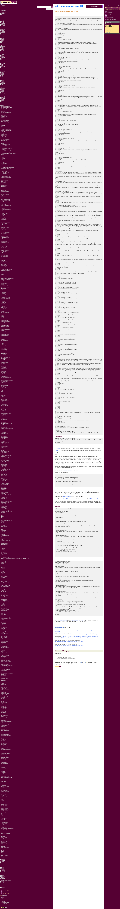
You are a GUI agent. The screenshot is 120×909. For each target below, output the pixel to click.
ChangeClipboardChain (5, 144)
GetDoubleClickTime (4, 400)
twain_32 (3, 101)
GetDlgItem (3, 396)
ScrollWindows (3, 688)
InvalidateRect (3, 530)
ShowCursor (3, 767)
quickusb (3, 92)
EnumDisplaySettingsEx (5, 329)
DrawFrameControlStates (5, 297)
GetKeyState (3, 418)
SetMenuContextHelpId (5, 724)
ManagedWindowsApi (5, 587)
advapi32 (3, 20)
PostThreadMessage (5, 647)
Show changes (109, 24)
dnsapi (2, 35)
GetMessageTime (4, 445)
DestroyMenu (3, 275)
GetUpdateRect (3, 488)
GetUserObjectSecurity (5, 492)
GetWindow (3, 493)
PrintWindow (3, 648)
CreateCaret (3, 201)
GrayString (3, 512)
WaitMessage (3, 842)
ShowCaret (3, 766)
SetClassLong (3, 703)
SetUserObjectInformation (6, 749)
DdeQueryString (4, 251)
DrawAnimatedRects (4, 290)
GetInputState (3, 408)
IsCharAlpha (3, 534)
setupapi (3, 98)
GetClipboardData (4, 376)
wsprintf (2, 857)
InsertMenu (3, 525)
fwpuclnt (3, 42)
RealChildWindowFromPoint (6, 654)
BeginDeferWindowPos (5, 122)
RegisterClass (3, 657)
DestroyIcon (3, 274)
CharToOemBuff (4, 163)
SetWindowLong (4, 754)
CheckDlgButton (4, 169)
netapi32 (3, 74)
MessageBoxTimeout (5, 601)
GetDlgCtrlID (3, 395)
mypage (2, 619)
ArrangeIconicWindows (5, 120)
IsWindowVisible (4, 553)
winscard (3, 869)
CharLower (3, 154)
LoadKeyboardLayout (5, 573)
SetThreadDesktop (4, 747)
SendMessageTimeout (5, 694)
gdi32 (2, 43)
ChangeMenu (3, 149)
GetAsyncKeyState (4, 362)
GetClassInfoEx (4, 368)
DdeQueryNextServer (5, 250)
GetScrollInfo (3, 471)
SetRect (2, 738)
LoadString (3, 577)
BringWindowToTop (4, 127)
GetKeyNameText (4, 417)
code (1, 192)
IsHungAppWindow (4, 544)
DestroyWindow (4, 276)
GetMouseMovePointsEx (5, 448)
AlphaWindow (3, 115)
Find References (110, 17)
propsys (3, 88)
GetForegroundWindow (5, 403)
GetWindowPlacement (5, 502)
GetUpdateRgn (3, 489)
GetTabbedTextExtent (5, 483)
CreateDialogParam (4, 206)
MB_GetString (3, 594)
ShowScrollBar (3, 769)
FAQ (2, 898)
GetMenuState (3, 438)
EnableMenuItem (4, 308)
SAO (1, 679)
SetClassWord (3, 706)
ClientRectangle (4, 178)
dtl (1, 37)
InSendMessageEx (4, 524)
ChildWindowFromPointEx (6, 177)
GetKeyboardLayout (4, 410)
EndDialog (3, 313)
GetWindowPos (3, 503)
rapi (2, 885)
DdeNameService (4, 246)
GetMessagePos (4, 443)
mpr (2, 64)
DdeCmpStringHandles (5, 227)
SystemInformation (4, 790)
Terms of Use (109, 12)
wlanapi (2, 874)
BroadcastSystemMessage (6, 129)
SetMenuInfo (3, 726)
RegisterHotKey (4, 662)
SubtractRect (3, 781)
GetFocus (2, 401)
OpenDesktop (3, 631)
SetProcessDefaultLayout (5, 733)
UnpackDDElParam (4, 822)
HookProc (58, 450)
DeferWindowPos (4, 261)
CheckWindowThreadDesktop (6, 175)
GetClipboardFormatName (6, 377)
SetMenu (2, 722)
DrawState (3, 303)
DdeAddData (3, 224)
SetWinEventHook (4, 763)
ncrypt (2, 73)
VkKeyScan (3, 838)
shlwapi (2, 100)
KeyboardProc (3, 562)
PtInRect (2, 651)
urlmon (2, 104)
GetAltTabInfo (3, 359)
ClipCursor (3, 183)
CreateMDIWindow (4, 213)
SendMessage (3, 692)
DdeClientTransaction (5, 226)
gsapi (2, 49)
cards (2, 22)
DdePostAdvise (3, 247)
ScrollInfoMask (3, 684)
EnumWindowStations (5, 338)
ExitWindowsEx (3, 341)
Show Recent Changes (7, 890)
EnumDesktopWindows (5, 324)
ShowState (3, 771)
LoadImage (3, 572)
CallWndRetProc (4, 136)
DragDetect (3, 289)
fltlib (2, 41)
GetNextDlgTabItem (4, 452)
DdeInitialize (3, 243)
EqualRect (3, 339)
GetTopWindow (3, 487)
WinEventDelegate (4, 848)
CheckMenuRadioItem (5, 172)
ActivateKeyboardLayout (5, 106)
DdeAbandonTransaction (5, 222)
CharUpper (3, 164)
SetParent (2, 731)
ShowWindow (3, 773)
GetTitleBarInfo (3, 485)
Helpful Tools (3, 899)
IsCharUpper (3, 538)
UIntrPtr (2, 815)
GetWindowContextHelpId (6, 494)
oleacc (2, 81)
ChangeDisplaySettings (5, 145)
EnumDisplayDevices (5, 325)
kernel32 (3, 60)
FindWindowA (3, 345)
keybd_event (3, 559)
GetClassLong (3, 369)
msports (3, 71)
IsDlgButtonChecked (4, 543)
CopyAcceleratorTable (5, 194)
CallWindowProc (4, 135)
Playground (3, 901)
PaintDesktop (3, 638)
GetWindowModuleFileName (6, 501)
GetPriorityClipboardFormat (6, 457)
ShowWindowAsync (4, 775)
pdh (2, 84)
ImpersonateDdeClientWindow (6, 520)
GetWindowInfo (3, 497)
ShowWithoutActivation (5, 776)
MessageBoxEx (4, 599)
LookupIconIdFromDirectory (6, 582)
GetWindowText (4, 508)
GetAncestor (3, 361)
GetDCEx (2, 391)
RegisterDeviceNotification (6, 661)
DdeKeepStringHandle (5, 245)
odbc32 (2, 77)
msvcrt (2, 72)
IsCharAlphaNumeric (5, 535)
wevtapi (2, 863)
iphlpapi (3, 57)
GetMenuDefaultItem (5, 431)
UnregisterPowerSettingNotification (7, 828)
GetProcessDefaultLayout (5, 460)
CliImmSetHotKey (4, 182)
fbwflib (2, 40)
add (86, 662)
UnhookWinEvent (4, 818)
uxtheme (3, 860)
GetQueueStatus (4, 464)
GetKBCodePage (4, 409)
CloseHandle (3, 187)
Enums (2, 14)
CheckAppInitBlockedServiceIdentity (7, 167)
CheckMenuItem (4, 171)
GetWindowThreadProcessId (6, 511)
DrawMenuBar (3, 302)
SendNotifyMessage (4, 696)
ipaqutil (2, 883)
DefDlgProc (3, 260)
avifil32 (2, 21)
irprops (2, 59)
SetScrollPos (3, 741)
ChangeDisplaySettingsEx (6, 147)
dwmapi (3, 38)
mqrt (2, 65)
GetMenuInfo (3, 432)
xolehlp (2, 877)
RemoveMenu (3, 674)
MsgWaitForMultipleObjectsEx (6, 618)
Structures (3, 17)
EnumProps (3, 330)
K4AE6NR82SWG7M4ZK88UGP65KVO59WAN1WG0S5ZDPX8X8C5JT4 (15, 558)
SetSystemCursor (4, 745)
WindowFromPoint (4, 845)
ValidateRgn (3, 836)
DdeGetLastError (4, 241)
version (2, 861)
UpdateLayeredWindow (5, 829)
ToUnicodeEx (3, 803)
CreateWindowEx (4, 219)
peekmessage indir (4, 641)
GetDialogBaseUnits (4, 394)
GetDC (2, 390)
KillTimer (2, 563)
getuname (3, 46)
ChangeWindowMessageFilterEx (7, 152)
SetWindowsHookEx (93, 498)
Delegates (3, 13)
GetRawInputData (4, 465)
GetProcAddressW (4, 459)
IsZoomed (2, 554)
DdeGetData (3, 239)
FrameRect (3, 352)
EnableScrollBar (4, 310)
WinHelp (2, 851)
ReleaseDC (3, 671)
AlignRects (3, 111)
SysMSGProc (3, 787)
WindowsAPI (3, 846)
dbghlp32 (3, 31)
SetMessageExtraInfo (5, 730)
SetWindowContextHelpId (5, 752)
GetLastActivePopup (4, 419)
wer (2, 862)
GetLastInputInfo (4, 422)
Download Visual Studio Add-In (7, 905)
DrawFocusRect (4, 294)
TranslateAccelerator (5, 808)
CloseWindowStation (5, 191)
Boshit (2, 126)
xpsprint (3, 878)
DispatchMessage (4, 283)
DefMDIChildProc (4, 265)
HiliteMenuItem (3, 517)
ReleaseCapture (4, 670)
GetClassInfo (3, 367)
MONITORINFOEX (4, 611)
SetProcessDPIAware (5, 734)
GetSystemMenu (4, 480)
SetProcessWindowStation (6, 735)
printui (2, 87)
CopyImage (3, 196)
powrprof (3, 85)
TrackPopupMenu (4, 805)
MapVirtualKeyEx (4, 591)
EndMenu (2, 315)
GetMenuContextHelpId (5, 429)
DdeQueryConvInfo (4, 248)
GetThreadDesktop (4, 484)
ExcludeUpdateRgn (4, 340)
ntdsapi (2, 76)
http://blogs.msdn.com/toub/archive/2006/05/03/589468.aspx (69, 645)
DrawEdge (3, 293)
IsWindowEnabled (4, 550)
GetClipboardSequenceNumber (7, 380)
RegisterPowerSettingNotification (7, 665)
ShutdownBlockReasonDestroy (6, 778)
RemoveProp (3, 675)
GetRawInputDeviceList (5, 469)
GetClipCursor (3, 382)
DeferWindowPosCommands (6, 262)
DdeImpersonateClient (5, 242)
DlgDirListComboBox (5, 285)
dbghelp (3, 29)
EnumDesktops (3, 322)
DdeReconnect (3, 252)
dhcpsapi (3, 32)
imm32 (2, 56)
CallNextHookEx (4, 134)
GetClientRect (3, 375)
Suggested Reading (5, 902)
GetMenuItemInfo (4, 436)
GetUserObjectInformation (6, 490)
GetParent (3, 456)
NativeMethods (3, 622)
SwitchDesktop (3, 785)
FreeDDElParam (4, 353)
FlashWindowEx (4, 349)
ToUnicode (3, 801)
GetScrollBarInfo (4, 470)
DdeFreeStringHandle (5, 238)
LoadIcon (2, 571)
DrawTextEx (3, 306)
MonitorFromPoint (4, 606)
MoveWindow (3, 615)
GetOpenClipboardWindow (6, 455)
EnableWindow (3, 311)
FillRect (2, 343)
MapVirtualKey (3, 590)
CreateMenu (3, 214)
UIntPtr (2, 814)
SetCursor (2, 710)
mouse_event (3, 614)
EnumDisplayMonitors (5, 326)
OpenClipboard (3, 629)
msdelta (3, 67)
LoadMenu (3, 575)
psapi (2, 89)
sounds (2, 780)
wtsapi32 (3, 876)
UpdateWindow (3, 831)
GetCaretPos (3, 366)
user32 (2, 105)
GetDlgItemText (3, 399)
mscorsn (3, 66)
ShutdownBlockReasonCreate (6, 777)
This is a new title (4, 796)
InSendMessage (4, 522)
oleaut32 (3, 82)
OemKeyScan (3, 624)
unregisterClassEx (4, 824)
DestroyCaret (3, 271)
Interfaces (3, 15)
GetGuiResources (4, 404)
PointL (2, 643)
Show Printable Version (111, 19)
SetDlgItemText (3, 713)
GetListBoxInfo (3, 424)
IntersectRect (3, 527)
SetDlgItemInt (3, 712)
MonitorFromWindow (5, 609)
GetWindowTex (3, 507)
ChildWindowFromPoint (5, 176)
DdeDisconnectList (4, 234)
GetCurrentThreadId (67, 470)
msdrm (2, 68)
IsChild (2, 539)
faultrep (2, 39)
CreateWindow (3, 218)
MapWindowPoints (4, 592)
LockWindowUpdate (4, 580)
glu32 (2, 47)
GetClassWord (3, 373)
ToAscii (2, 799)
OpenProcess (3, 634)
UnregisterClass (4, 823)
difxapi (2, 33)
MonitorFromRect (4, 608)
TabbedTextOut (3, 794)
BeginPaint (3, 124)
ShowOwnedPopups (4, 768)
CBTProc (2, 143)
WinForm (2, 850)
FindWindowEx (3, 347)
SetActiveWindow (4, 697)
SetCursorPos (3, 711)
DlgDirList (2, 284)
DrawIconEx (3, 301)
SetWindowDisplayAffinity (5, 753)
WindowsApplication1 (5, 847)
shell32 (2, 99)
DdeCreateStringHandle (5, 232)
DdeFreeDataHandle (5, 237)
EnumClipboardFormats (5, 321)
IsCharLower (3, 536)
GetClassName (3, 372)
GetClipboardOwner (4, 378)
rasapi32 (3, 93)
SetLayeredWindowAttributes (6, 721)
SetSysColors (3, 744)
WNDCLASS (3, 854)
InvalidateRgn (3, 531)
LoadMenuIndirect (4, 576)
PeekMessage (3, 642)
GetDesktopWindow (4, 392)
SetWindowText (3, 762)
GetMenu (2, 425)
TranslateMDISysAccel (5, 809)
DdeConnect (3, 228)
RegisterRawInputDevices (6, 666)
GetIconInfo (3, 406)
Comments (3, 897)
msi (2, 70)
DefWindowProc (4, 266)
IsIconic (2, 545)
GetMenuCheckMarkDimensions (7, 428)
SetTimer (2, 748)
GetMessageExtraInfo (5, 442)
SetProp (2, 736)
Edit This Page (109, 14)
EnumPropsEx (3, 331)
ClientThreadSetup (4, 180)
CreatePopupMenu (4, 215)
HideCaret (2, 516)
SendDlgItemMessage (5, 689)
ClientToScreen (3, 181)
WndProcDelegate (4, 855)
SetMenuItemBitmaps (5, 727)
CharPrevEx (3, 161)
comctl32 (3, 24)
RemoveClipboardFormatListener (7, 673)
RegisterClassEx (4, 659)
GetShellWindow (4, 475)
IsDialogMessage (4, 541)
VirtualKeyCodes (4, 837)
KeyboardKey (3, 561)
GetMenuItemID (4, 434)
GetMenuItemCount (4, 433)
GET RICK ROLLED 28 (5, 355)
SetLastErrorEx (3, 720)
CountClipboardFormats (5, 199)
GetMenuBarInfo (4, 427)
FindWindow (3, 344)
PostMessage (3, 645)
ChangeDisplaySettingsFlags (6, 148)
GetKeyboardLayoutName (6, 413)
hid (2, 51)
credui (2, 26)
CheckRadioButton (4, 173)
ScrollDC (2, 683)
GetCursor (3, 386)
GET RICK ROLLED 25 (5, 354)
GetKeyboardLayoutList (5, 412)
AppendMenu (3, 118)
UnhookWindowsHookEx (5, 817)
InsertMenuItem (4, 526)
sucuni (2, 782)
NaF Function (3, 620)
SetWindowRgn (3, 759)
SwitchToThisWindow (5, 786)
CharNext (2, 157)
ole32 (2, 80)
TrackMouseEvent (4, 804)
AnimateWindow (4, 116)
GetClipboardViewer (4, 381)
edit (81, 662)
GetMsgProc (3, 450)
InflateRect (3, 521)
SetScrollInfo (3, 740)
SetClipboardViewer (4, 708)
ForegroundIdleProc (4, 350)
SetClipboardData (4, 707)
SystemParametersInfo (5, 791)
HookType (58, 448)
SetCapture (3, 698)
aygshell (3, 881)
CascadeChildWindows (5, 139)
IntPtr (2, 529)
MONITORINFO (4, 610)
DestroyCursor (3, 273)
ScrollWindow (3, 685)
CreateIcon (3, 208)
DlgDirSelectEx (3, 288)
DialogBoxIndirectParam (5, 279)
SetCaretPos (3, 701)
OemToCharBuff (4, 627)
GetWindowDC (3, 496)
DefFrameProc (3, 264)
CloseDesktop (3, 186)
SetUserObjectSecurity (5, 750)
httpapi (2, 54)
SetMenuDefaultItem (4, 725)
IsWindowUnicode (4, 552)
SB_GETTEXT (3, 680)
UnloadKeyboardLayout (5, 820)
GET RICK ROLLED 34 (5, 357)
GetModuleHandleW (4, 446)
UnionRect (3, 819)
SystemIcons (3, 789)
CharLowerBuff (3, 155)
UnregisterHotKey (4, 827)
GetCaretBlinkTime (4, 364)
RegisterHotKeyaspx (4, 664)
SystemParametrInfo (4, 792)
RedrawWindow (4, 656)
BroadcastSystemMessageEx (6, 130)
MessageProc (3, 603)
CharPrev (2, 159)
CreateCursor (3, 203)
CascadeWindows (4, 140)
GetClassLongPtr (4, 371)
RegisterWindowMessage (5, 669)
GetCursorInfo (3, 387)
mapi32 (2, 62)
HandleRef (3, 513)
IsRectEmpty (3, 548)
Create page (94, 6)
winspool (3, 870)
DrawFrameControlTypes (5, 298)
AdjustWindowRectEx (5, 110)
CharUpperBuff (3, 166)
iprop (2, 58)
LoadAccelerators (4, 566)
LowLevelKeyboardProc (5, 585)
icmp (2, 55)
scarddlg (3, 96)
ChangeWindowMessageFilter (6, 150)
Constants (3, 12)
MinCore (3, 63)
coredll (2, 882)
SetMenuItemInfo (4, 729)
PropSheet (3, 650)
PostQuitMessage (4, 646)
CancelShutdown (4, 138)
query (2, 91)
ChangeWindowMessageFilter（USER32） (9, 153)
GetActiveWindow (4, 358)
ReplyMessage (3, 676)
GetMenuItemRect (4, 437)
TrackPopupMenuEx (4, 806)
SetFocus (2, 716)
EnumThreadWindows (5, 335)
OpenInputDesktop (4, 633)
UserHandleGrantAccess (5, 833)
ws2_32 (2, 875)
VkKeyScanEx (3, 840)
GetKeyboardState (4, 414)
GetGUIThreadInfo (4, 405)
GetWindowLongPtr (4, 499)
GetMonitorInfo (3, 447)
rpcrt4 (2, 94)
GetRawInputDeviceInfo (5, 466)
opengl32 (3, 83)
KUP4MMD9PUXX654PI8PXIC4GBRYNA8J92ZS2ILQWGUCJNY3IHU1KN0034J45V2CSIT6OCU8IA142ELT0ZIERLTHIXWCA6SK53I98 (27, 564)
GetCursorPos (3, 389)
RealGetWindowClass (5, 655)
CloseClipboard (3, 185)
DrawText (2, 304)
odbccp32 (3, 79)
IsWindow (2, 549)
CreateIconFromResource (6, 209)
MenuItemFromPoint (4, 595)
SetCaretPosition (4, 702)
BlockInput (3, 125)
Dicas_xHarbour (4, 282)
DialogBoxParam (4, 280)
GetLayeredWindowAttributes (6, 423)
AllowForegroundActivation (6, 112)
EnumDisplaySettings (5, 327)
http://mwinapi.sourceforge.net (78, 620)
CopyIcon (2, 195)
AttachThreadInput (4, 121)
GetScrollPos (3, 473)
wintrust (3, 871)
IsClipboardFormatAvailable (6, 540)
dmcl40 (2, 34)
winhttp (2, 866)
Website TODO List (4, 903)
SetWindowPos (3, 758)
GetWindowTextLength (5, 510)
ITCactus (2, 555)
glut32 (2, 48)
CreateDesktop (3, 204)
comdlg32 (3, 25)
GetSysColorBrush (4, 479)
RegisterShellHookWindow (6, 668)
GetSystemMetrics (4, 482)
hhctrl (2, 50)
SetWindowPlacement (5, 757)
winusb (2, 872)
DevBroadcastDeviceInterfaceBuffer (7, 278)
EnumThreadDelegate (5, 334)
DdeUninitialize (3, 257)
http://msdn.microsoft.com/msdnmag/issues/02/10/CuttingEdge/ (84, 634)
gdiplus (2, 45)
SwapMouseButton (4, 783)
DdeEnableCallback (4, 236)
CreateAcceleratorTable (5, 200)
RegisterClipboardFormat (5, 660)
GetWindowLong (4, 498)
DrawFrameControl (4, 296)
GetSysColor (3, 478)
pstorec (2, 90)
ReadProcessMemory (5, 652)
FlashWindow (3, 348)
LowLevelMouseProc (5, 586)
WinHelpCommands (4, 852)
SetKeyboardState (4, 719)
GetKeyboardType (4, 415)
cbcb (1, 141)
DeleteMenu (3, 268)
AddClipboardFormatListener (6, 107)
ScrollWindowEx (4, 687)
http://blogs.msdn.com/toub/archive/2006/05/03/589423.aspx (69, 641)
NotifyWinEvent (3, 623)
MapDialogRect (3, 589)
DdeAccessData (4, 223)
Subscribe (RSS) (6, 893)
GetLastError (3, 420)
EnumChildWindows (4, 320)
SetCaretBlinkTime (4, 699)
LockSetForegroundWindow (6, 578)
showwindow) (3, 772)
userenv (3, 859)
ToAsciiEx (2, 800)
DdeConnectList (4, 229)
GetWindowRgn (4, 506)
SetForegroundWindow (5, 717)
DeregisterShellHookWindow (6, 269)
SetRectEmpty (3, 739)
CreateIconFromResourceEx (6, 210)
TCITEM (2, 795)
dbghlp (2, 30)
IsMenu (2, 547)
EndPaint (2, 316)
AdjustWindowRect (4, 108)
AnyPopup (3, 117)
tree (1, 813)
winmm (2, 868)
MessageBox (3, 597)
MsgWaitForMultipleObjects (6, 617)
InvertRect (3, 533)
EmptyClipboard (4, 307)
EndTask (2, 317)
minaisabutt (3, 604)
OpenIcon (2, 632)
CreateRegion (3, 217)
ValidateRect (3, 834)
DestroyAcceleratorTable (5, 270)
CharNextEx (3, 158)
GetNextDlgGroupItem (5, 451)
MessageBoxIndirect (4, 600)
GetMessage (3, 441)
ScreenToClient (3, 682)
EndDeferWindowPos (5, 312)
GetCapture (3, 363)
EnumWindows (3, 336)
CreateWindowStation (5, 220)
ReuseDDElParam (4, 678)
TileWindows (3, 797)
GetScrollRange (4, 474)
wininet (2, 867)
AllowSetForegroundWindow (6, 113)
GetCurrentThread (4, 385)
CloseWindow (3, 189)
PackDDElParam (4, 637)
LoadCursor (3, 568)
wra (1, 856)
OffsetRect (3, 628)
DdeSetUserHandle (4, 255)
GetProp (2, 462)
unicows (3, 102)
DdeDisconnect (3, 233)
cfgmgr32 (3, 23)
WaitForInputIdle (4, 841)
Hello (2, 515)
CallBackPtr (3, 131)
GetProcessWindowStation (6, 461)
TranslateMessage (4, 810)
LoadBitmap (3, 567)
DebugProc (3, 259)
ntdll (2, 75)
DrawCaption (3, 292)
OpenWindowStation (4, 636)
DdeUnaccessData (4, 256)
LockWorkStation (4, 581)
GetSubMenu (3, 476)
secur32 (3, 97)
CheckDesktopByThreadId (6, 168)
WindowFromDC (4, 843)
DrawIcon (2, 299)
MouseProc (3, 613)
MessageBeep (3, 596)
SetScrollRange (4, 743)
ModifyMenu (3, 605)
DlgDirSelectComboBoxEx (6, 287)
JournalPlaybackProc (5, 557)
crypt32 (2, 28)
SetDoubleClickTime (4, 715)
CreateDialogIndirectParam (6, 205)
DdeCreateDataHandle (5, 231)
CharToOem (3, 162)
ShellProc (2, 764)
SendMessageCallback (5, 693)
